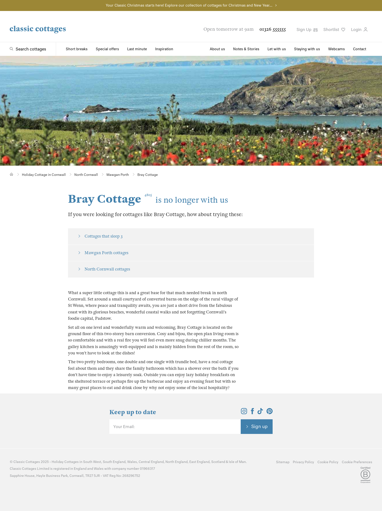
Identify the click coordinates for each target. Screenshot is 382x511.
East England (199, 462)
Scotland (218, 462)
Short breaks (76, 49)
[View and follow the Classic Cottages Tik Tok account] (260, 412)
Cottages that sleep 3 (104, 236)
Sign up (259, 426)
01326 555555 (272, 29)
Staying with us (307, 49)
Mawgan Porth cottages (106, 252)
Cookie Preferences (357, 462)
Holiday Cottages (65, 462)
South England (114, 462)
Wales (132, 462)
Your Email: (123, 426)
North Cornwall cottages (107, 269)
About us (217, 49)
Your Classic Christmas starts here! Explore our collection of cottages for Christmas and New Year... (189, 5)
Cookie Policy (327, 462)
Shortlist (334, 29)
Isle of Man (237, 462)
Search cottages (31, 49)
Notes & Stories (246, 49)
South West (92, 462)
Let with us (276, 49)
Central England (151, 462)
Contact (359, 49)
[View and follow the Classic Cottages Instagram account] (244, 412)
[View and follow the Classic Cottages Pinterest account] (270, 412)
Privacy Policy (303, 462)
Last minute (137, 49)
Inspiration (164, 49)
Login (359, 29)
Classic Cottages (26, 462)
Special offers (107, 49)
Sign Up (306, 29)
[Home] (11, 174)
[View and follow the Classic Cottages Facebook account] (252, 412)
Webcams (336, 49)
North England (176, 462)
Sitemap (282, 462)
